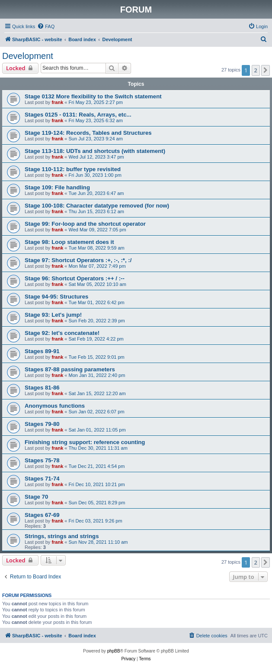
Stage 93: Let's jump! (53, 315)
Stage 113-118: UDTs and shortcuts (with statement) (95, 151)
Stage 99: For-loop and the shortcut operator (85, 224)
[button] (265, 70)
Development (27, 56)
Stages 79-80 (42, 424)
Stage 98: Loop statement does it (69, 242)
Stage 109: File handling (57, 187)
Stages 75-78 (42, 460)
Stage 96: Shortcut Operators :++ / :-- (75, 278)
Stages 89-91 (42, 351)
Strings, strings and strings (62, 536)
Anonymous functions (55, 406)
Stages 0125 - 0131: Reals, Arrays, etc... (78, 114)
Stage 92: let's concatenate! (62, 333)
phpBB (113, 651)
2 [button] (255, 70)
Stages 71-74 (42, 478)
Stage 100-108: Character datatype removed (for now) (97, 205)
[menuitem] (45, 26)
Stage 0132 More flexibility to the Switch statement (93, 96)
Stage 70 (36, 496)
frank (57, 102)
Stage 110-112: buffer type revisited (73, 169)
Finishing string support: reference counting (85, 442)
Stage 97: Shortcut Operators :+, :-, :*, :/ (78, 260)
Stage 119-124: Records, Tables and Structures (88, 133)
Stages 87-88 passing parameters (70, 369)
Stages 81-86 (42, 387)
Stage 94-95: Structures (56, 296)
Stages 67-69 (42, 515)
